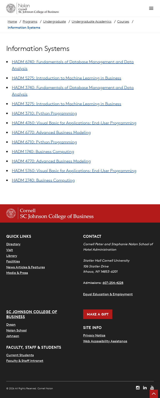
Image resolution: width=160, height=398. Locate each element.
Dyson (11, 324)
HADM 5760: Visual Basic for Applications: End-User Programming (74, 170)
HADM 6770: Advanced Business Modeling (51, 132)
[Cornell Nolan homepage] (77, 8)
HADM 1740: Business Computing (43, 151)
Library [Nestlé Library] (11, 256)
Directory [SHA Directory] (13, 244)
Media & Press (17, 273)
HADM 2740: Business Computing (43, 180)
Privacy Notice (94, 335)
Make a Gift (98, 314)
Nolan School (16, 330)
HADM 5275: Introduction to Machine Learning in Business (66, 77)
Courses (123, 21)
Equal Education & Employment (108, 294)
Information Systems (24, 27)
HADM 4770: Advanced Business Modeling (51, 161)
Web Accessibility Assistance (105, 341)
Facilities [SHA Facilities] (13, 261)
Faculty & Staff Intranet (24, 361)
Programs (30, 21)
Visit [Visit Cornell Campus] (9, 250)
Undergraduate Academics (91, 21)
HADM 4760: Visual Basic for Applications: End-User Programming (74, 122)
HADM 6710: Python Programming (44, 141)
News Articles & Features (25, 267)
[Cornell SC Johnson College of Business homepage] (50, 213)
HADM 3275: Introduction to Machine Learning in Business (66, 103)
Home (12, 21)
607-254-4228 (112, 283)
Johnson (12, 336)
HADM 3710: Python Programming (44, 113)
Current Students (20, 355)
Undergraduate (54, 21)
